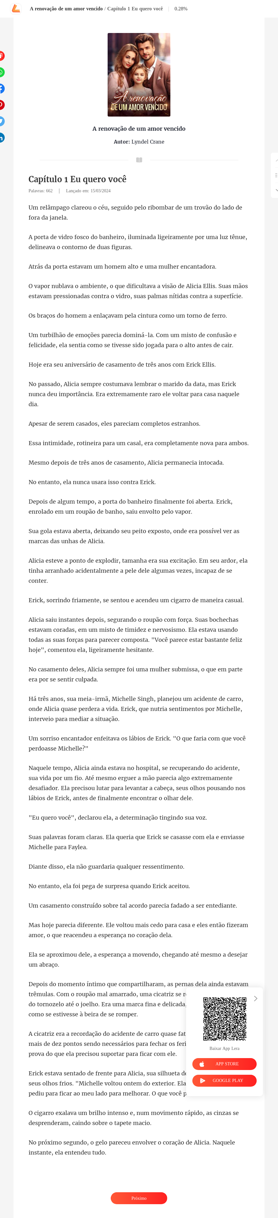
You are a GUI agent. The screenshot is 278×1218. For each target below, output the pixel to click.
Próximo (139, 1198)
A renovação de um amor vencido (66, 8)
